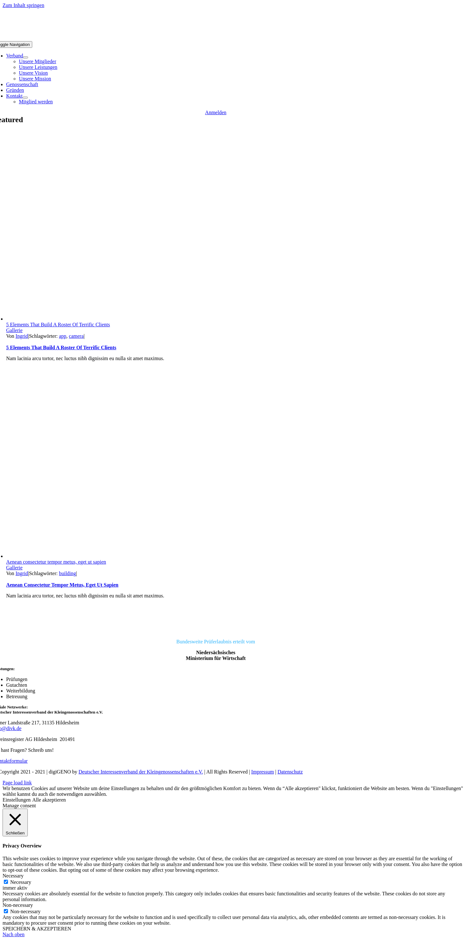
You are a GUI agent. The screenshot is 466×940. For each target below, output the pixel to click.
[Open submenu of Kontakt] (25, 98)
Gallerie (14, 330)
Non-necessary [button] (18, 905)
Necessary (20, 882)
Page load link (17, 782)
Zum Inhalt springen (23, 5)
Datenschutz (290, 771)
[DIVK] (216, 630)
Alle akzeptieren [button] (49, 800)
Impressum (262, 771)
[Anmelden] (216, 112)
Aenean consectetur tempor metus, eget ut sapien (56, 562)
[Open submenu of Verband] (25, 57)
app (62, 336)
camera (76, 336)
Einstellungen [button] (17, 800)
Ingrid (22, 336)
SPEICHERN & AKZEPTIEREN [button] (37, 928)
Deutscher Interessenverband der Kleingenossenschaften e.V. (141, 771)
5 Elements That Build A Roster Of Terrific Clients (58, 324)
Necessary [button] (13, 875)
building (67, 573)
